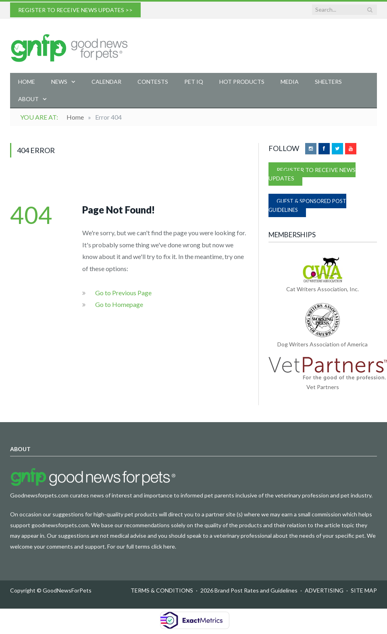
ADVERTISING (324, 590)
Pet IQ (193, 81)
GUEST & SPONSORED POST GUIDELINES (307, 205)
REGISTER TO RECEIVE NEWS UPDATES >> (75, 9)
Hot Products (241, 81)
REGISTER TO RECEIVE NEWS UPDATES (312, 174)
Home (26, 81)
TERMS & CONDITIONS (162, 590)
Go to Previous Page (123, 292)
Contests (152, 81)
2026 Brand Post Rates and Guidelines (249, 590)
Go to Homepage (119, 304)
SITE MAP (364, 590)
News (59, 81)
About (28, 98)
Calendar (106, 81)
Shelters (328, 81)
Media (290, 81)
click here (163, 546)
